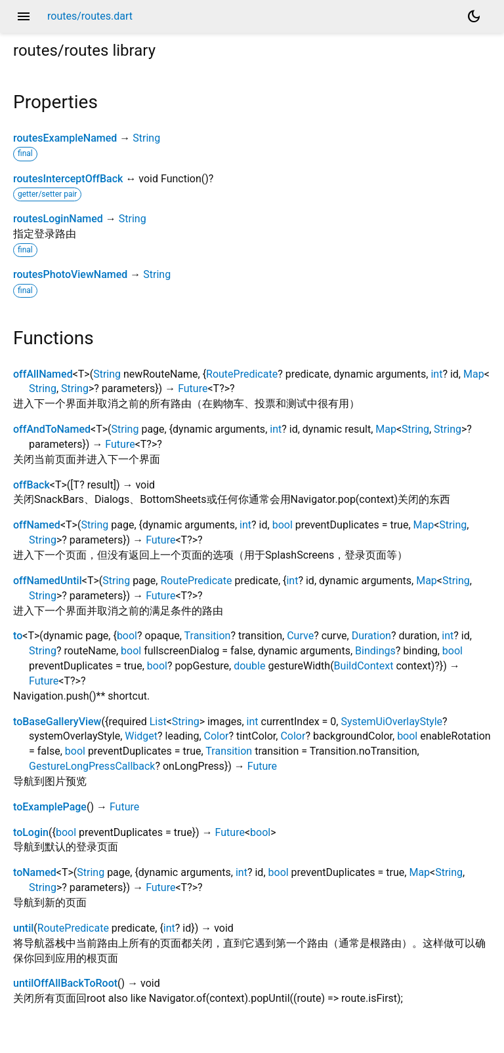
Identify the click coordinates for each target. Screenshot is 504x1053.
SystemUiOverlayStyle (391, 721)
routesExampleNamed (65, 138)
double (249, 666)
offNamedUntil (47, 580)
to (17, 635)
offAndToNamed (52, 429)
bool (282, 525)
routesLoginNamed (58, 218)
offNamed (36, 525)
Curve (300, 635)
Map (473, 374)
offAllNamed (43, 374)
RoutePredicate (242, 374)
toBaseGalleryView (57, 721)
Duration (371, 635)
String (146, 138)
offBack (31, 485)
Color (216, 736)
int (436, 374)
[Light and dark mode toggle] (473, 16)
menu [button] (24, 16)
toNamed (34, 872)
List (158, 721)
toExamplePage (50, 807)
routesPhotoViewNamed (70, 274)
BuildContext (364, 666)
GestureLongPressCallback (92, 766)
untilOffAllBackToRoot (65, 983)
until (23, 928)
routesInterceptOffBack (68, 178)
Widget (141, 736)
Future (192, 388)
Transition (207, 635)
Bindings (375, 651)
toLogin (31, 832)
